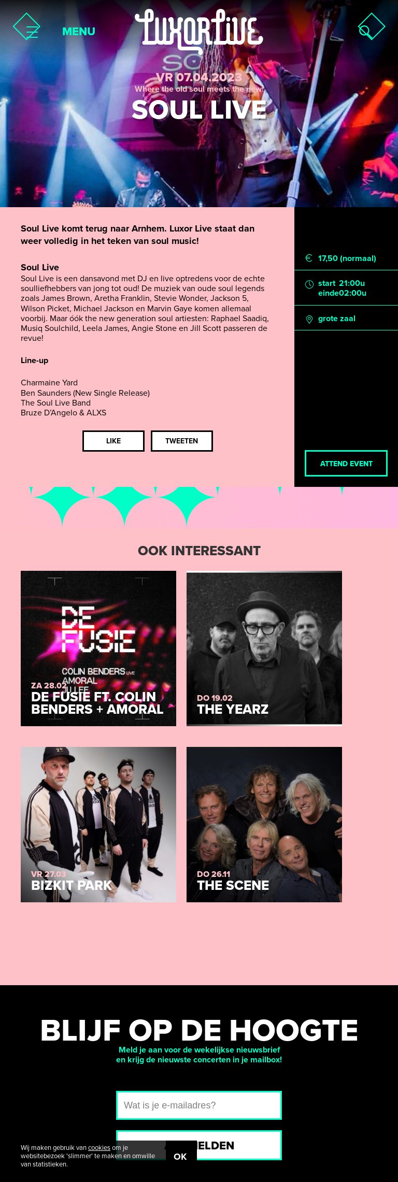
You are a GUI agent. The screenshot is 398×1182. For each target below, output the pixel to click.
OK (180, 1156)
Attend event (346, 463)
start (326, 284)
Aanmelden (199, 1145)
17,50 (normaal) (347, 259)
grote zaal (337, 319)
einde (328, 293)
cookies (99, 1148)
